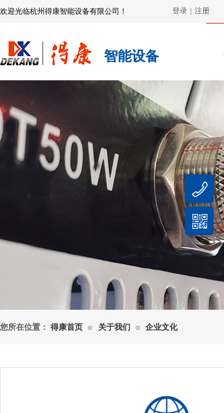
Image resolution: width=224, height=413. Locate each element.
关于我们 (114, 327)
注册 (202, 10)
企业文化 (161, 327)
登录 (179, 10)
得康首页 (67, 327)
